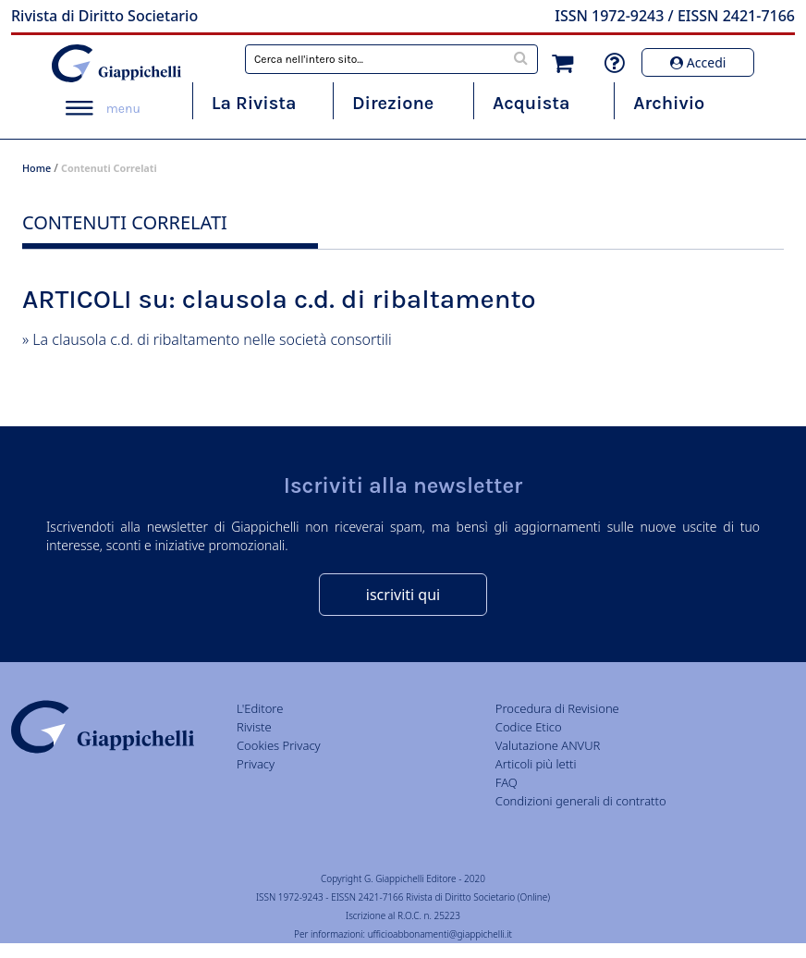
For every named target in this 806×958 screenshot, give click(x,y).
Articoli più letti (536, 763)
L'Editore (260, 708)
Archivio (668, 103)
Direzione (393, 103)
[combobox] (391, 59)
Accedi (698, 62)
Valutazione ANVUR (548, 745)
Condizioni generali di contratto (580, 800)
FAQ (506, 782)
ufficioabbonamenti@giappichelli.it (440, 933)
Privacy (256, 763)
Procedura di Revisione (557, 708)
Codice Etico (528, 726)
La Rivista (254, 103)
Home (36, 168)
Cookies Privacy (279, 745)
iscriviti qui (403, 594)
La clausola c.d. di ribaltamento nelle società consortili (211, 339)
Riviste (254, 726)
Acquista (531, 103)
